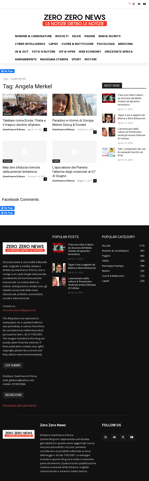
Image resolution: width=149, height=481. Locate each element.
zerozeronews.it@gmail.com (19, 310)
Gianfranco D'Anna (14, 129)
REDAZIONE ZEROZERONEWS (19, 405)
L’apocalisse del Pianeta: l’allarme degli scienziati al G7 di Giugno (74, 171)
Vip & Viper (59, 114)
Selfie (56, 161)
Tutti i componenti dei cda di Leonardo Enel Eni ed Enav (132, 152)
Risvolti (7, 114)
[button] (130, 4)
